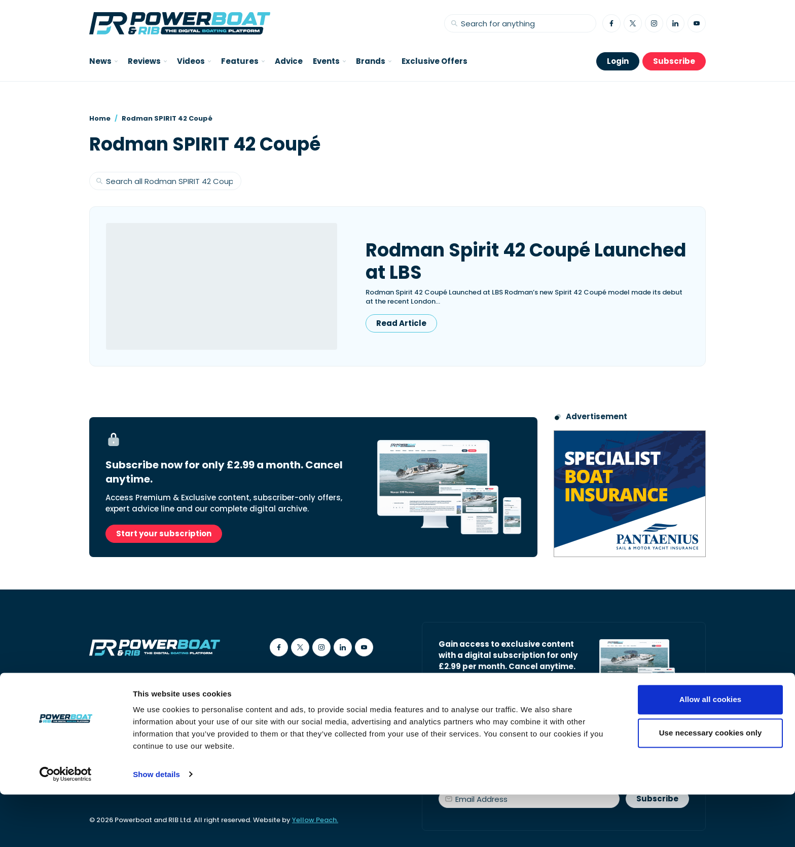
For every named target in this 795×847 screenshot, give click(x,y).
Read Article (401, 323)
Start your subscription (163, 533)
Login (618, 61)
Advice (289, 61)
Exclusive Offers (434, 61)
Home (100, 118)
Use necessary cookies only (710, 785)
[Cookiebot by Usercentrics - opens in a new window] (65, 827)
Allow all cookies (710, 752)
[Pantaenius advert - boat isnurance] (630, 493)
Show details (156, 827)
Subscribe (674, 61)
